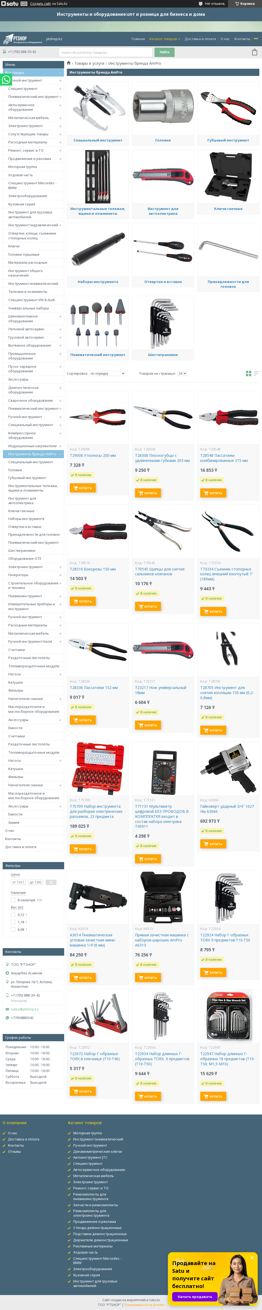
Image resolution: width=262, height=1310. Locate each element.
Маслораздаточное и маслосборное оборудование (33, 709)
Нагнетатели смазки (25, 698)
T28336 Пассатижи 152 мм (94, 687)
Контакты (242, 38)
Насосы (14, 674)
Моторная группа (22, 166)
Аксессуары (18, 379)
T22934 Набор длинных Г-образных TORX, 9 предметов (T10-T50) (162, 1058)
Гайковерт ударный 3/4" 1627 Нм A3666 (227, 809)
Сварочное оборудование (30, 400)
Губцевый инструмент (27, 477)
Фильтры (15, 690)
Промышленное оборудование (22, 356)
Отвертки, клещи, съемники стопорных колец (32, 235)
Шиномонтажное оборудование (23, 318)
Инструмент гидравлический (33, 225)
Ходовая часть (20, 175)
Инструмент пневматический (33, 283)
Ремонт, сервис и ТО (26, 150)
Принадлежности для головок (34, 534)
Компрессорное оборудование (22, 435)
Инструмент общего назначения (25, 273)
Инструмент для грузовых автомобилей (30, 214)
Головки (15, 470)
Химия (13, 822)
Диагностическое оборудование (23, 390)
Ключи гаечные (21, 510)
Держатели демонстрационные (100, 1240)
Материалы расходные (27, 262)
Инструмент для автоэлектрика (22, 500)
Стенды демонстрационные (97, 1227)
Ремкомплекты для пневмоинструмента (90, 1196)
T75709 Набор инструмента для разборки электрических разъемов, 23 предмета (96, 811)
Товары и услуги (89, 63)
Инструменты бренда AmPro (32, 453)
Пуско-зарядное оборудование (22, 369)
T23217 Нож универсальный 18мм (160, 690)
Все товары (14, 72)
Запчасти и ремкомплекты (95, 1204)
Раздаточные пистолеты (29, 657)
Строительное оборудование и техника (33, 585)
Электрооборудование (27, 195)
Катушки (15, 682)
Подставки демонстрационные (100, 1233)
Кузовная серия (21, 204)
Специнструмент (22, 88)
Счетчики (16, 649)
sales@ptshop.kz (25, 1009)
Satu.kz (154, 1300)
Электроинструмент (25, 125)
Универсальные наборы (28, 308)
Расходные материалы (27, 142)
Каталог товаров (163, 38)
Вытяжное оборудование (29, 345)
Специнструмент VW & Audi (31, 299)
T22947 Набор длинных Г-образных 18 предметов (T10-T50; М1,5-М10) (227, 1058)
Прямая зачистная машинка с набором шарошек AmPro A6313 (162, 940)
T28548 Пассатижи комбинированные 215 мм (224, 458)
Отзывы (14, 1151)
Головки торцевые (24, 254)
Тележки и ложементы (27, 291)
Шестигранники (21, 550)
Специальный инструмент (30, 424)
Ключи (14, 246)
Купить (85, 488)
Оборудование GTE (24, 558)
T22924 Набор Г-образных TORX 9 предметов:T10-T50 (225, 938)
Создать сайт (40, 4)
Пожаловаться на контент (145, 1305)
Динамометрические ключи (97, 1151)
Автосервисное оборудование (21, 107)
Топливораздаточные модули (33, 666)
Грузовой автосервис (26, 337)
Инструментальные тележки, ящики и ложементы (33, 488)
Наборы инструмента (26, 518)
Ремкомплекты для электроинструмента (91, 1213)
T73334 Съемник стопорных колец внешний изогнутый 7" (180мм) (226, 574)
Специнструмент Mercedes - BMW (32, 185)
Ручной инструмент (25, 80)
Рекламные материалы (93, 1246)
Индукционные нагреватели (32, 445)
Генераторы (18, 574)
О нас (225, 38)
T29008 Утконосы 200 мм (93, 455)
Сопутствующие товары (28, 134)
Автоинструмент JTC (90, 1157)
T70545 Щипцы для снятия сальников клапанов (159, 572)
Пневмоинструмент (25, 595)
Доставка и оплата (200, 38)
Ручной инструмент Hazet (30, 641)
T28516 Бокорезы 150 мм (93, 569)
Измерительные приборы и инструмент (31, 606)
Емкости (15, 727)
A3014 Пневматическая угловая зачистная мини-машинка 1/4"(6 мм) (93, 940)
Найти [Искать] (164, 52)
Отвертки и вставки (24, 526)
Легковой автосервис (26, 329)
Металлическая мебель (28, 117)
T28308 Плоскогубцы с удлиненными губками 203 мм (162, 458)
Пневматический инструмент (33, 96)
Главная (138, 38)
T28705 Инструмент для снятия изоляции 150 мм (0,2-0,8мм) (227, 692)
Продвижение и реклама (29, 158)
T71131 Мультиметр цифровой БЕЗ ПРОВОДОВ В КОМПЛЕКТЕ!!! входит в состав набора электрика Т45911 (162, 816)
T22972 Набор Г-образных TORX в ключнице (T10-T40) (95, 1056)
